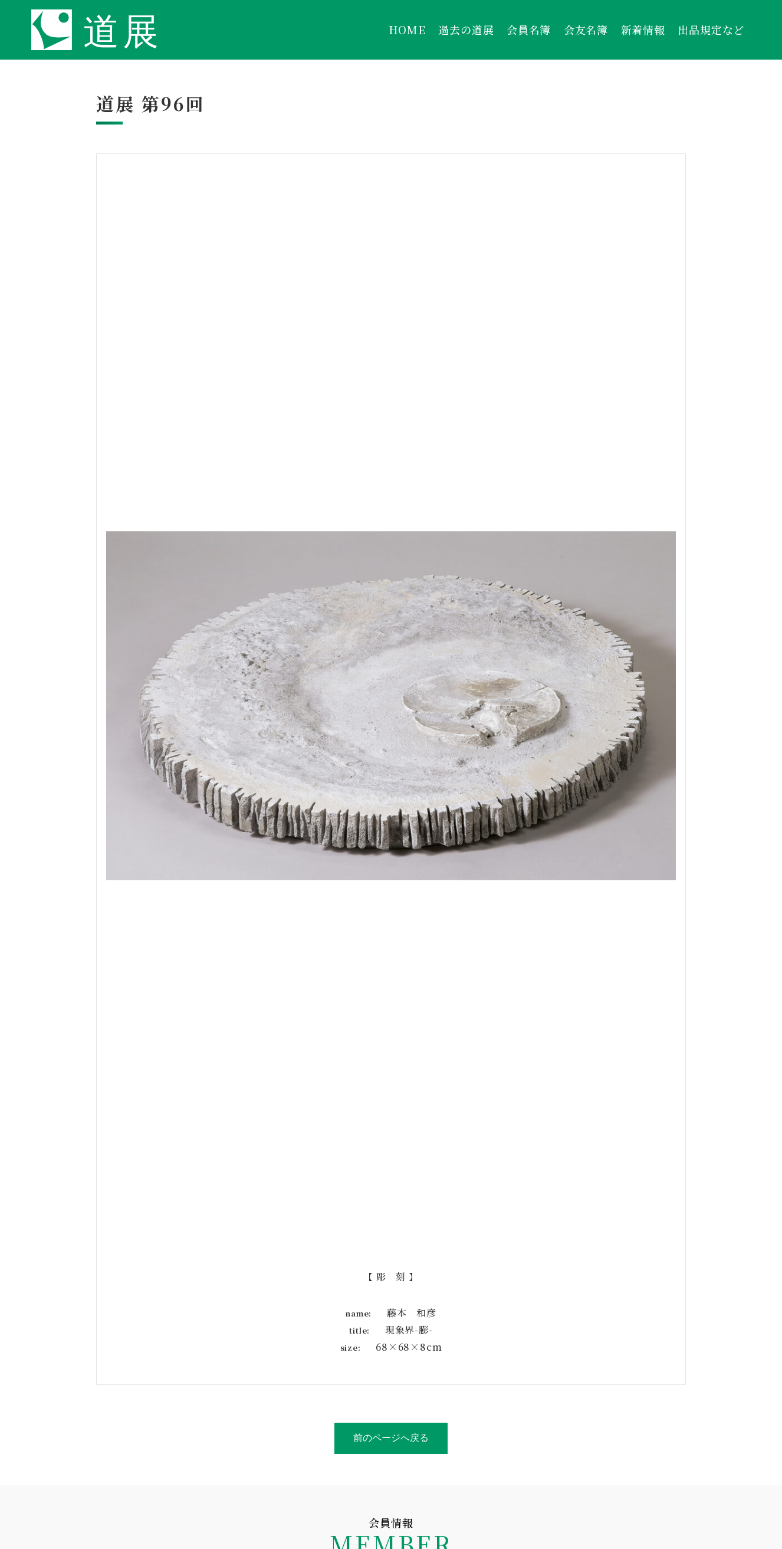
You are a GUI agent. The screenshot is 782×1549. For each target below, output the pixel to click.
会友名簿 (586, 29)
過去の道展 (466, 29)
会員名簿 (529, 29)
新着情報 (643, 29)
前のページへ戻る (391, 1438)
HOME (407, 29)
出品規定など (711, 29)
